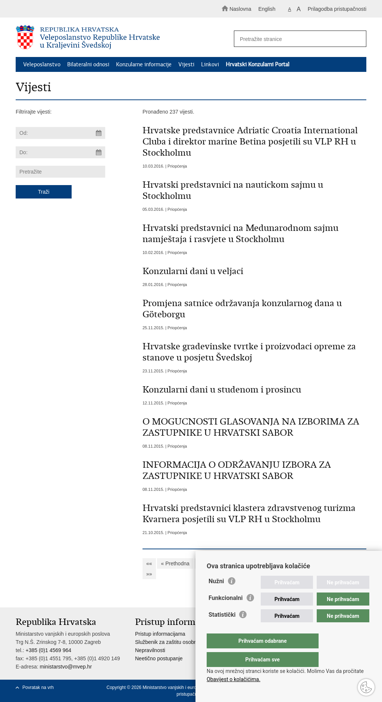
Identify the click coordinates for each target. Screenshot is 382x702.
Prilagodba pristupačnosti (337, 9)
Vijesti (186, 64)
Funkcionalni (226, 612)
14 (319, 563)
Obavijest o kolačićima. (233, 679)
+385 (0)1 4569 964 (48, 650)
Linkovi (210, 64)
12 (290, 563)
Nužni (216, 596)
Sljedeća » (343, 563)
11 (275, 563)
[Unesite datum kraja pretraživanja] (60, 152)
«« (149, 563)
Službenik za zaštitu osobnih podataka (179, 642)
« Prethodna (175, 563)
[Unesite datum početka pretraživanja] (60, 133)
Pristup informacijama (160, 634)
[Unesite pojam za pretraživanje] (297, 39)
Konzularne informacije (144, 64)
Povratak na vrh (38, 687)
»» (149, 574)
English (266, 9)
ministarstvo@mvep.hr (66, 667)
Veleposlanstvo (41, 64)
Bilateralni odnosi (88, 64)
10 (260, 563)
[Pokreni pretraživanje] (357, 39)
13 (305, 563)
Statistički (222, 629)
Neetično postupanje (159, 658)
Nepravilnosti (150, 650)
